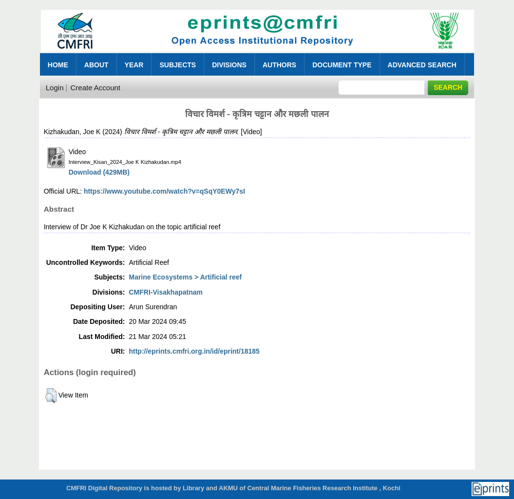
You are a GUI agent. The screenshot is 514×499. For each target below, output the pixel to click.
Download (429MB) (99, 172)
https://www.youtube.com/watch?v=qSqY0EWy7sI (164, 191)
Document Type (341, 65)
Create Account (95, 87)
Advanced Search (422, 65)
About (96, 65)
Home (58, 65)
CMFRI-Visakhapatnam (165, 292)
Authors (279, 65)
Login (55, 87)
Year (134, 65)
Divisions (229, 65)
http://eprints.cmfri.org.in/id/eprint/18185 (194, 351)
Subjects (177, 65)
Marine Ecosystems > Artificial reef (185, 277)
